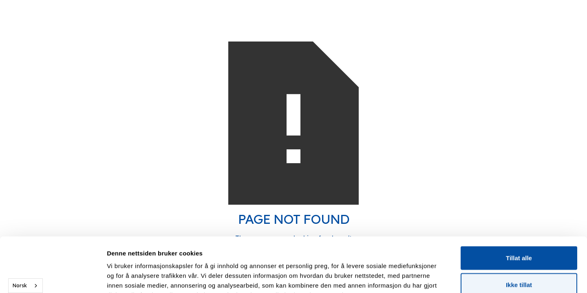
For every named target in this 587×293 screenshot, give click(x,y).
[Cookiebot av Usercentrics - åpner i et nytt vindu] (52, 277)
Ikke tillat (519, 233)
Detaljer (434, 276)
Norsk (20, 285)
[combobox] (25, 285)
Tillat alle (519, 206)
